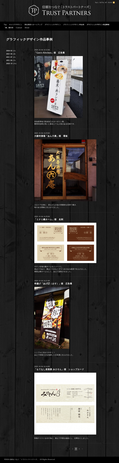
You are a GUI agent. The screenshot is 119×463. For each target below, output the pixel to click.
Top (5, 25)
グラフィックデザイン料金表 (73, 25)
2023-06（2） (11, 54)
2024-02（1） (11, 51)
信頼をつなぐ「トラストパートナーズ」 (24, 459)
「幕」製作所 (8, 28)
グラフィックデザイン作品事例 (98, 25)
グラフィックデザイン (53, 25)
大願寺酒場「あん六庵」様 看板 (51, 136)
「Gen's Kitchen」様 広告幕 (49, 52)
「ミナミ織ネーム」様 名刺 (48, 219)
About (27, 28)
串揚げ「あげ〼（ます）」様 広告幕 (53, 283)
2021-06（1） (11, 60)
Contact (19, 28)
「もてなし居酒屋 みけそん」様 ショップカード (59, 369)
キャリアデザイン (15, 25)
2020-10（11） (11, 64)
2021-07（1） (11, 57)
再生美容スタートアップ (33, 25)
